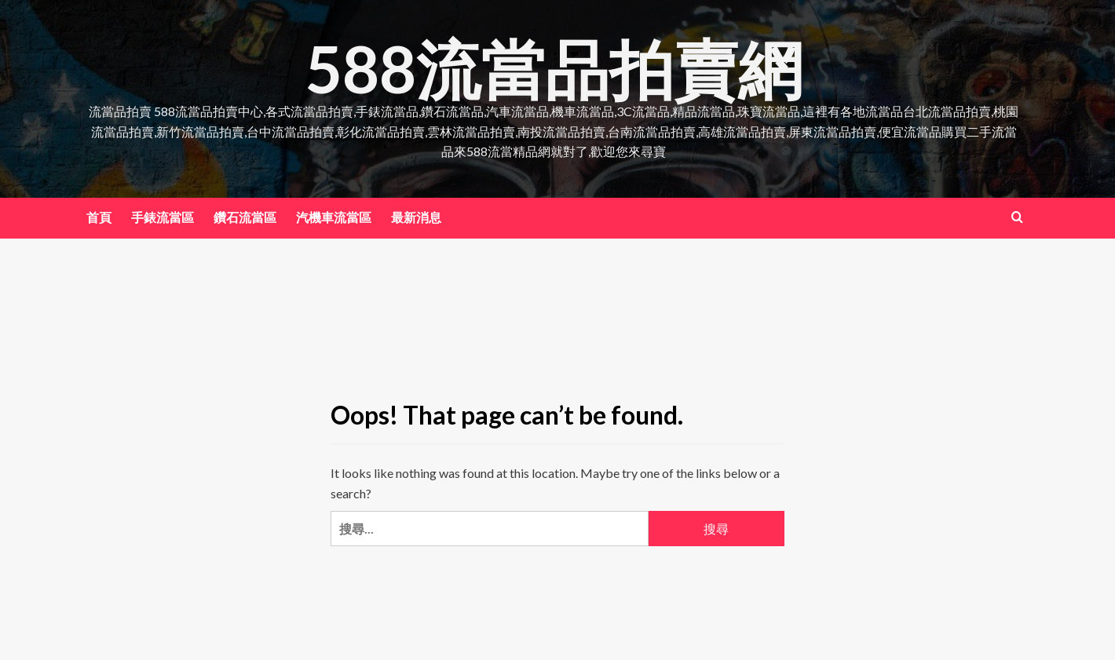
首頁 (99, 217)
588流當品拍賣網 (554, 68)
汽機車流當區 (333, 217)
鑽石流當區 (245, 217)
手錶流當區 (162, 217)
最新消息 (416, 217)
